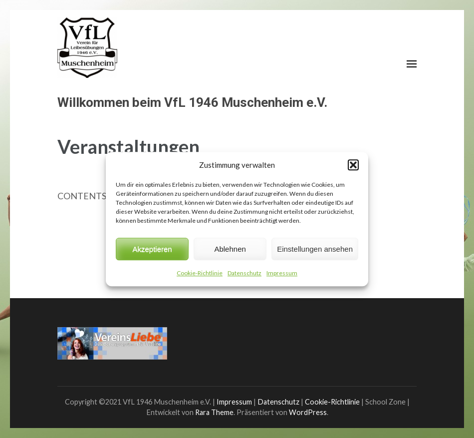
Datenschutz (244, 273)
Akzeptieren (152, 249)
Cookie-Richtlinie (200, 273)
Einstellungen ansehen (315, 249)
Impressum (281, 273)
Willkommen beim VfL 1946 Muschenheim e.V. (192, 102)
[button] (353, 165)
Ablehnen (229, 249)
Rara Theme (214, 412)
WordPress (308, 412)
